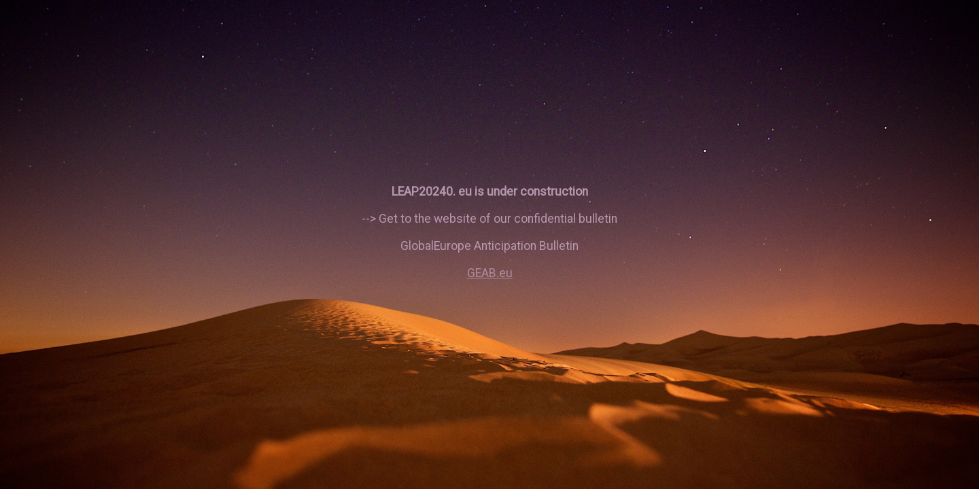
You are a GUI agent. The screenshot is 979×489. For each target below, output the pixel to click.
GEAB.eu (490, 273)
